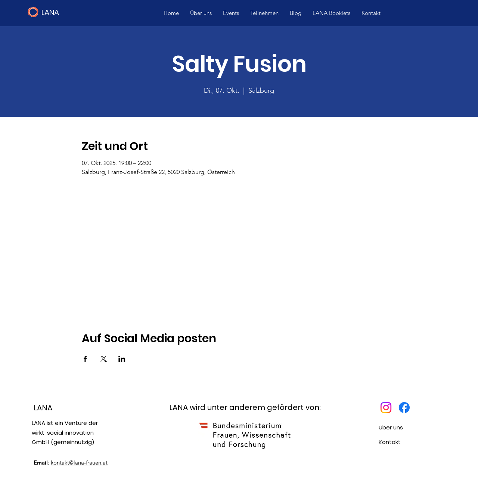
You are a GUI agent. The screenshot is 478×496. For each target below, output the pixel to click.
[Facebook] (404, 407)
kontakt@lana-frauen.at (79, 462)
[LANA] (78, 12)
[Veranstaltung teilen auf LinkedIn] (121, 359)
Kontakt (390, 442)
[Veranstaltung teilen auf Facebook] (85, 359)
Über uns (391, 427)
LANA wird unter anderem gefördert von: (245, 407)
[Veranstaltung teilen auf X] (103, 359)
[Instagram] (386, 407)
